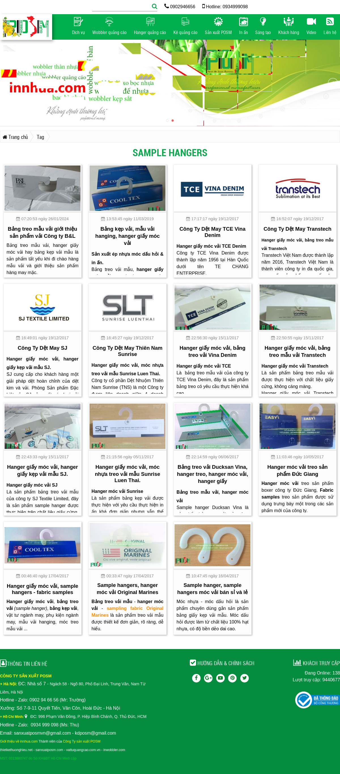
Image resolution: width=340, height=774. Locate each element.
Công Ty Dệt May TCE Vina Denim (212, 232)
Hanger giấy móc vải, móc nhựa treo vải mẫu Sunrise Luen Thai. (127, 473)
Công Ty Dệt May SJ (42, 348)
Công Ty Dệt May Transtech (298, 229)
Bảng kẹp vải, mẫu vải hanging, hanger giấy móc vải (127, 236)
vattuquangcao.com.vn (83, 750)
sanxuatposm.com (49, 750)
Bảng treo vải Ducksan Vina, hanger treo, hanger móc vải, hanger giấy (212, 474)
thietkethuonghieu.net (16, 750)
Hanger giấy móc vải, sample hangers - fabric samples (42, 589)
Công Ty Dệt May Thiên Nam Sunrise (128, 351)
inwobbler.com (114, 750)
